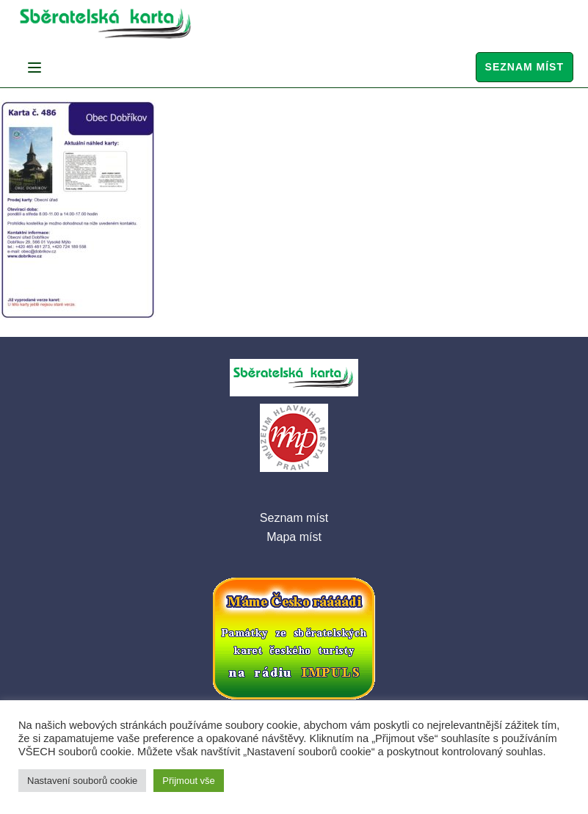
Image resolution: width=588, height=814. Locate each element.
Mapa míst (294, 537)
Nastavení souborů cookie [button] (82, 780)
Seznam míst (524, 67)
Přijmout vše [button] (188, 780)
